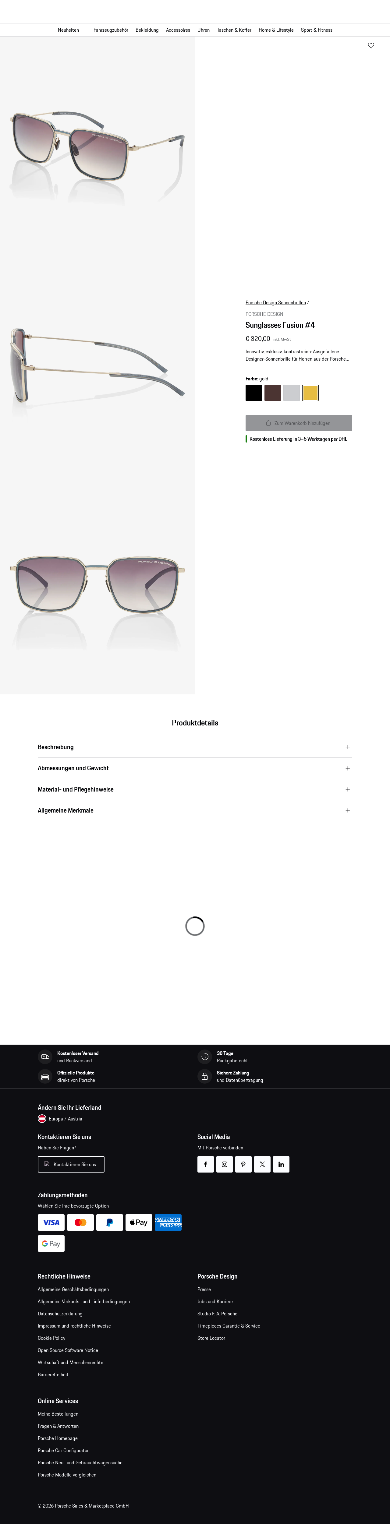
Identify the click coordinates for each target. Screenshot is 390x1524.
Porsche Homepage (58, 1438)
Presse (204, 1289)
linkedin (281, 1160)
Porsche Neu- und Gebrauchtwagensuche (80, 1462)
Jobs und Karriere (215, 1301)
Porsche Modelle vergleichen (67, 1474)
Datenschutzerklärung (60, 1313)
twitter (262, 1160)
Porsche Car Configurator (63, 1450)
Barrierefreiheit (53, 1374)
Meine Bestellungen (58, 1413)
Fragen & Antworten (58, 1426)
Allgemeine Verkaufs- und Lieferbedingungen (84, 1301)
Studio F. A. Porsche (217, 1313)
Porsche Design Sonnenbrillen (276, 302)
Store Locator (211, 1338)
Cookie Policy (51, 1338)
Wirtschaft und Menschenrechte (70, 1362)
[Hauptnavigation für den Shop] (195, 29)
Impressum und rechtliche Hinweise (74, 1325)
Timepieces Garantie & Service (228, 1325)
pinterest (243, 1160)
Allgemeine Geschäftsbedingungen (73, 1289)
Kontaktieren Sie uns (75, 1164)
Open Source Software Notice (68, 1350)
